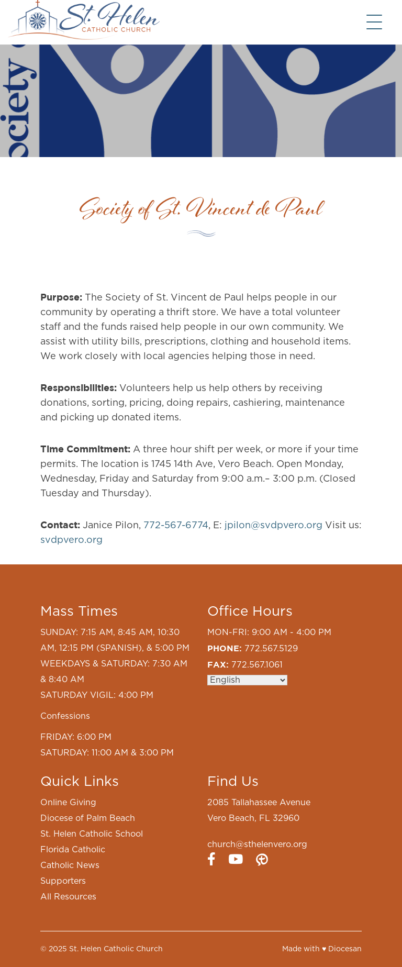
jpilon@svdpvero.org (273, 525)
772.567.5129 (271, 648)
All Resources (68, 897)
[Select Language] (247, 680)
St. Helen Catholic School (91, 834)
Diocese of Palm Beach (87, 818)
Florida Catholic (72, 850)
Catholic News (69, 865)
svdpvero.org (71, 540)
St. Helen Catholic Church (116, 949)
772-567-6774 (175, 525)
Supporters (63, 881)
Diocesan (345, 949)
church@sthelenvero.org (257, 844)
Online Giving (68, 802)
